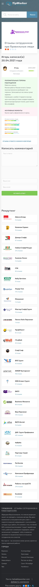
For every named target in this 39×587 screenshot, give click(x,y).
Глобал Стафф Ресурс (19, 249)
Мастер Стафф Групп (19, 311)
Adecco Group (19, 218)
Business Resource (19, 403)
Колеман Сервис (19, 229)
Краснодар (24, 554)
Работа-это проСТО (19, 485)
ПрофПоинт (19, 331)
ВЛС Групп (19, 362)
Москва (4, 557)
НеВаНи (19, 444)
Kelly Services (19, 280)
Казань (4, 554)
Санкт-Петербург (27, 563)
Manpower (19, 300)
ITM (19, 270)
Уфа (3, 566)
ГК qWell (19, 341)
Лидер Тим (19, 290)
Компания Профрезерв (19, 475)
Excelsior (19, 495)
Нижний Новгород (27, 557)
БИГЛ (19, 393)
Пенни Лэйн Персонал (19, 321)
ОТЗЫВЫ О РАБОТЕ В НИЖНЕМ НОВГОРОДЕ (17, 141)
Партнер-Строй (19, 454)
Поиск (32, 15)
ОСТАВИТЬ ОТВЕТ (19, 193)
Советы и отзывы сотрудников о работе (16, 3)
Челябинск (25, 566)
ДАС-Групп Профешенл (19, 434)
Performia (19, 465)
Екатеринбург (26, 551)
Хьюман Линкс (19, 259)
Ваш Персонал (19, 413)
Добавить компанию (20, 582)
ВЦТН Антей (19, 424)
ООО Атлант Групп (19, 382)
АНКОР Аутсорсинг (19, 372)
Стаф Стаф (19, 352)
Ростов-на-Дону (26, 560)
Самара (4, 563)
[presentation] (21, 172)
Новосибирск (6, 560)
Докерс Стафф (19, 239)
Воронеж (5, 551)
